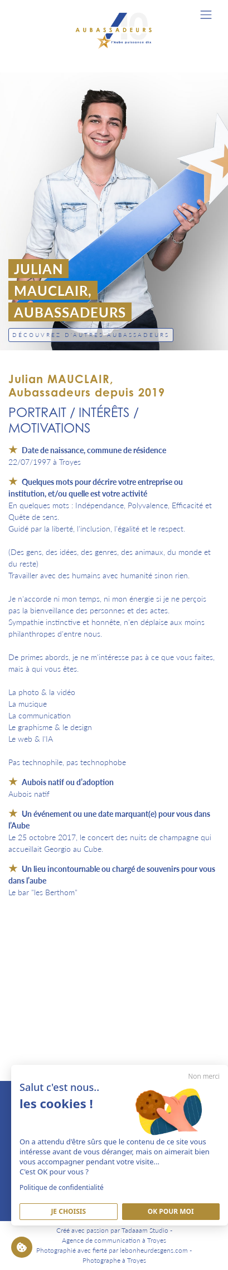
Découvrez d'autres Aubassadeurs (90, 335)
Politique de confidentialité (62, 1187)
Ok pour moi (171, 1211)
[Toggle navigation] (206, 15)
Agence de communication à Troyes (114, 1240)
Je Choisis (68, 1211)
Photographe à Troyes (114, 1260)
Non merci (204, 1076)
